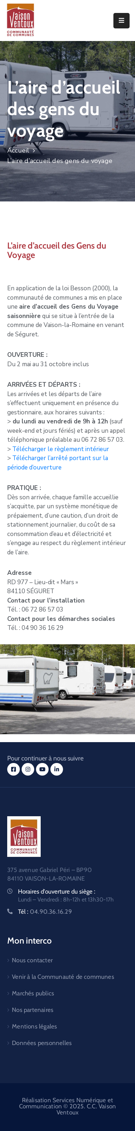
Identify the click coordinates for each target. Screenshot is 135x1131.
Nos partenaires (32, 1009)
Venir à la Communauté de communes (63, 976)
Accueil (18, 150)
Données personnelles (42, 1042)
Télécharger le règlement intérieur (60, 449)
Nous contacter (32, 960)
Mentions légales (34, 1026)
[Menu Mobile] (121, 20)
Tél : (45, 911)
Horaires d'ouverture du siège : (56, 891)
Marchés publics (33, 993)
